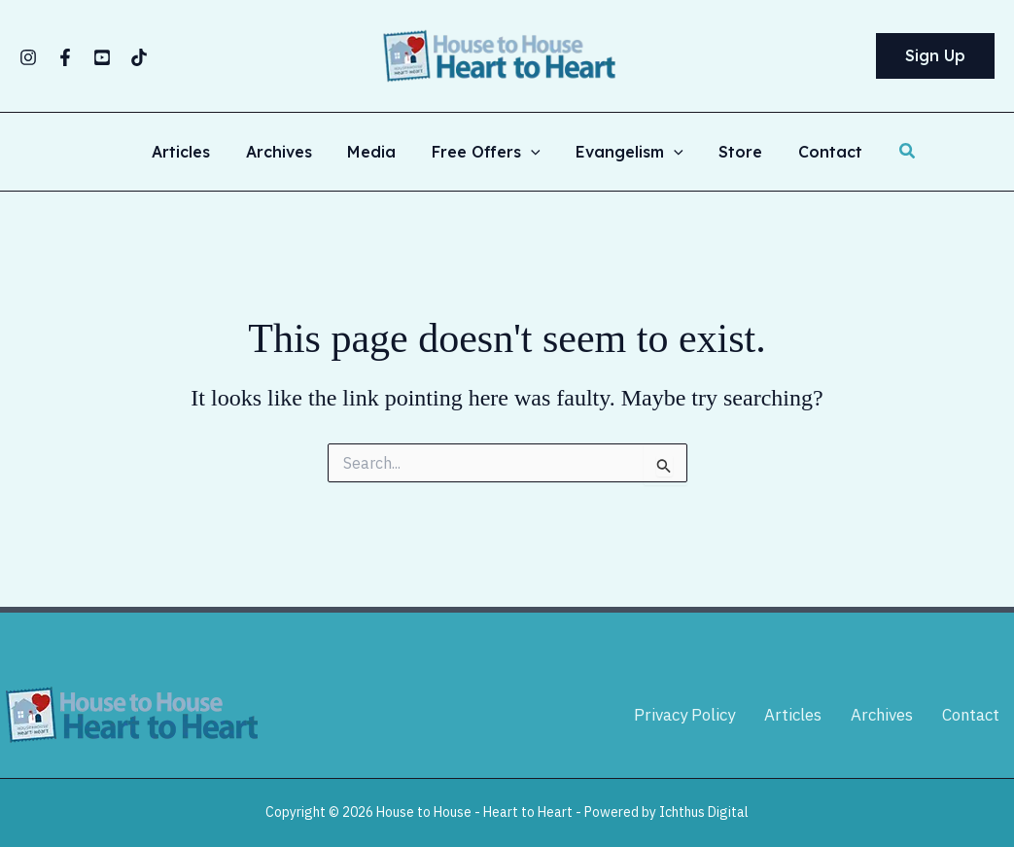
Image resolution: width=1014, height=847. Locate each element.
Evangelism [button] (626, 151)
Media (376, 151)
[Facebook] (65, 57)
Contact (817, 151)
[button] (935, 56)
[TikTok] (139, 57)
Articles (194, 151)
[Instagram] (28, 57)
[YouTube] (102, 57)
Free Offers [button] (486, 151)
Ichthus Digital (704, 812)
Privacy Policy (682, 714)
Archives (288, 151)
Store (731, 151)
